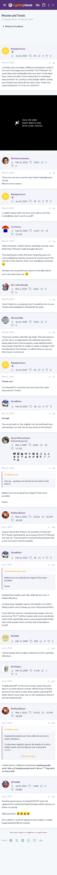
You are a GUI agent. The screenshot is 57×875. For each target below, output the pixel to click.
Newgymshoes (10, 19)
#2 (54, 173)
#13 (53, 681)
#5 (54, 299)
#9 (54, 468)
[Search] (53, 5)
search (18, 607)
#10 (53, 527)
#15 (53, 796)
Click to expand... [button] (28, 756)
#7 (54, 377)
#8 (54, 414)
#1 (54, 63)
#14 (53, 723)
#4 (54, 241)
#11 (53, 565)
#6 (54, 332)
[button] (5, 5)
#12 (53, 648)
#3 (54, 208)
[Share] (50, 63)
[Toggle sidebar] (49, 5)
